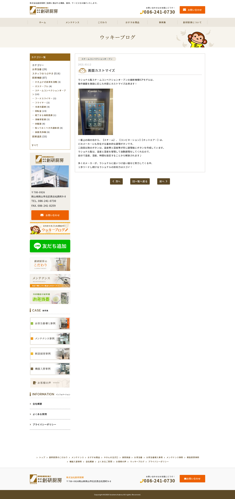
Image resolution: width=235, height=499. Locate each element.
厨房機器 (37, 77)
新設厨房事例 (193, 457)
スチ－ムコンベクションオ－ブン (97, 58)
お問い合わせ (50, 215)
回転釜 (38, 110)
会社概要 (36, 403)
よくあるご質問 (105, 461)
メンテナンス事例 (175, 457)
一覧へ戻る (140, 181)
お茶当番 (37, 69)
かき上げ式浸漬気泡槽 (46, 81)
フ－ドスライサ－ (44, 98)
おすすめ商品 (133, 22)
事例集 (162, 22)
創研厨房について (192, 22)
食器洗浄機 (40, 132)
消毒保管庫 (40, 119)
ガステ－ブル (41, 86)
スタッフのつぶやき (43, 73)
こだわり (102, 22)
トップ (42, 457)
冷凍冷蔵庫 (40, 106)
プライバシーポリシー (43, 424)
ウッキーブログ (137, 461)
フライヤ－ (40, 102)
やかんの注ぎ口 (111, 457)
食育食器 (126, 457)
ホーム (42, 22)
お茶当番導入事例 (154, 457)
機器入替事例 (76, 461)
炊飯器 (38, 123)
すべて (34, 145)
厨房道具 (37, 136)
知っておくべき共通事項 (47, 127)
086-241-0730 (157, 480)
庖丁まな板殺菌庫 (44, 115)
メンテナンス (73, 22)
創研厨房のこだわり (58, 457)
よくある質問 (38, 414)
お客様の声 (121, 461)
